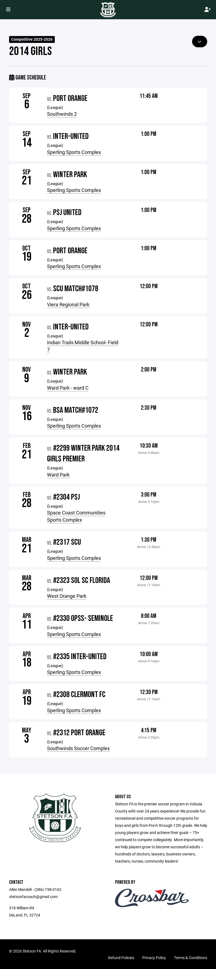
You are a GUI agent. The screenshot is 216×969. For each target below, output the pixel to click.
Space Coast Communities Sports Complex (76, 516)
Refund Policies (121, 957)
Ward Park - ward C (68, 387)
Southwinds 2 (62, 114)
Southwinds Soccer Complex (78, 748)
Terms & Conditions (190, 957)
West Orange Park (66, 596)
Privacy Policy (154, 957)
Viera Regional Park (68, 304)
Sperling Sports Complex (74, 152)
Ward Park (58, 474)
